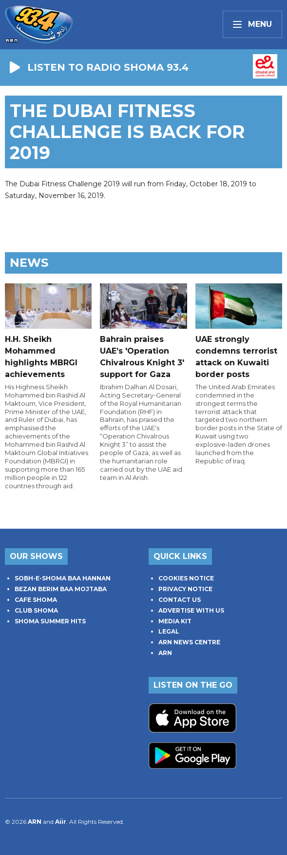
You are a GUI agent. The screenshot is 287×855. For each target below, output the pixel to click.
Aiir (60, 821)
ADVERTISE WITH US (191, 610)
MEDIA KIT (174, 621)
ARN (165, 652)
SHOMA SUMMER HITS (50, 621)
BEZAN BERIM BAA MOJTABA (61, 589)
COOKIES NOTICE (186, 578)
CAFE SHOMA (36, 599)
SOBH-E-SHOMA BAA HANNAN (63, 578)
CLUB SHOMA (36, 610)
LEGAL (168, 631)
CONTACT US (179, 599)
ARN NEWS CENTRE (189, 642)
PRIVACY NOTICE (185, 589)
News (29, 263)
